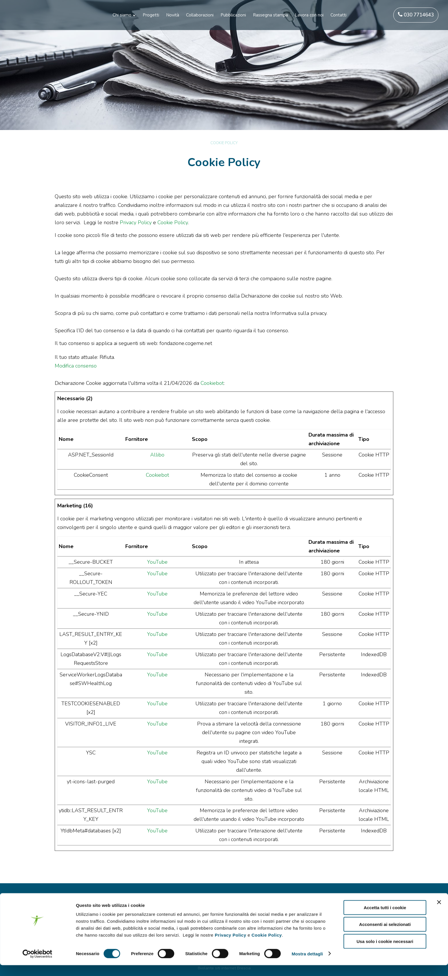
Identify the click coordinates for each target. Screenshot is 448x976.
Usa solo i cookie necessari (385, 952)
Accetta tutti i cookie (385, 918)
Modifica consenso (76, 365)
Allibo (157, 454)
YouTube (157, 561)
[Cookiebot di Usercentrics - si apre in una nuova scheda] (37, 964)
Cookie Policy (266, 945)
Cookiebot (212, 383)
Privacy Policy (230, 945)
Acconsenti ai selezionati (385, 935)
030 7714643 (416, 15)
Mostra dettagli (307, 964)
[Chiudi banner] (439, 913)
